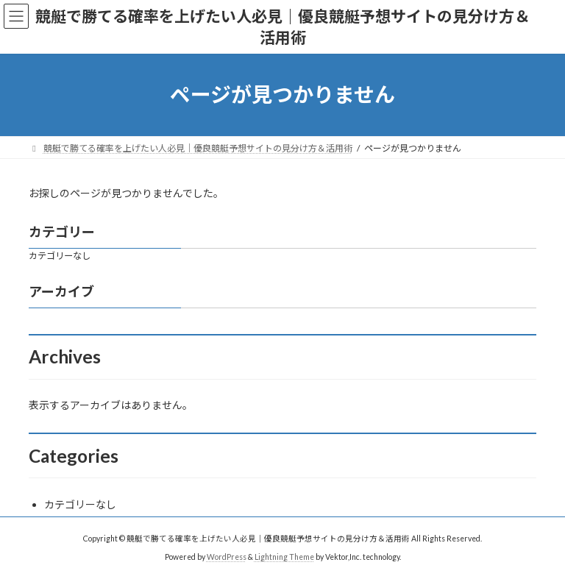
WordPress (226, 556)
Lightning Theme (284, 556)
